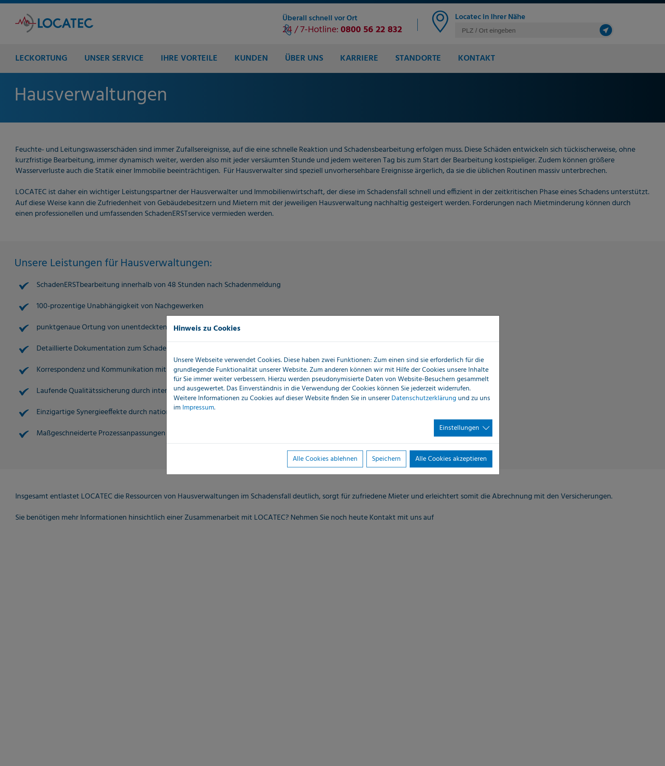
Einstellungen (459, 427)
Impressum (198, 407)
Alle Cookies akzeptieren (451, 459)
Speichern (386, 459)
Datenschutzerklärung (423, 398)
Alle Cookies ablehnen (325, 459)
